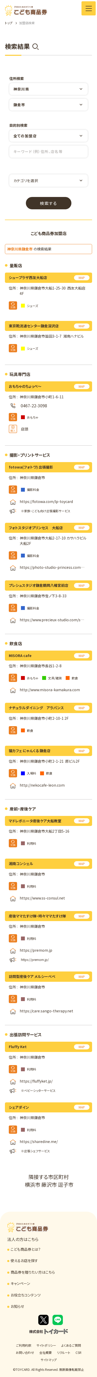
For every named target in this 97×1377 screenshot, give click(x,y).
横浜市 (32, 1184)
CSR (78, 1352)
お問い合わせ (25, 1352)
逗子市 (65, 1184)
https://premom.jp (36, 950)
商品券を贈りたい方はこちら (33, 1272)
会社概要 (45, 1352)
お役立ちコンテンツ (26, 1295)
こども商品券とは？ (26, 1249)
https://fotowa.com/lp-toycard (46, 501)
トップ (8, 23)
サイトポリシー (46, 1345)
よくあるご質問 (71, 1345)
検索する (48, 203)
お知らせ (17, 1306)
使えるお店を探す (24, 1260)
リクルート (63, 1352)
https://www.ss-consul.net (42, 898)
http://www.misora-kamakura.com (50, 689)
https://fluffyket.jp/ (36, 1081)
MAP (82, 277)
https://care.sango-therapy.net (46, 1010)
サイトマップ (49, 1359)
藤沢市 (49, 1184)
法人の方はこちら (23, 1239)
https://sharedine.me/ (39, 1141)
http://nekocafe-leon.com (42, 785)
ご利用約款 (23, 1345)
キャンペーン (20, 1283)
